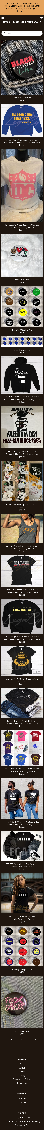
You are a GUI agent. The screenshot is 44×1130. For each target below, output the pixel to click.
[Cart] (41, 18)
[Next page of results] (22, 1041)
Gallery (22, 1075)
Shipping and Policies (22, 1079)
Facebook (22, 1098)
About (22, 1068)
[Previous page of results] (3, 1039)
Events (22, 1072)
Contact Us (22, 1083)
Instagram (22, 1102)
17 (35, 1039)
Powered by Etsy (22, 1125)
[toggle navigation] (2, 18)
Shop (22, 1064)
